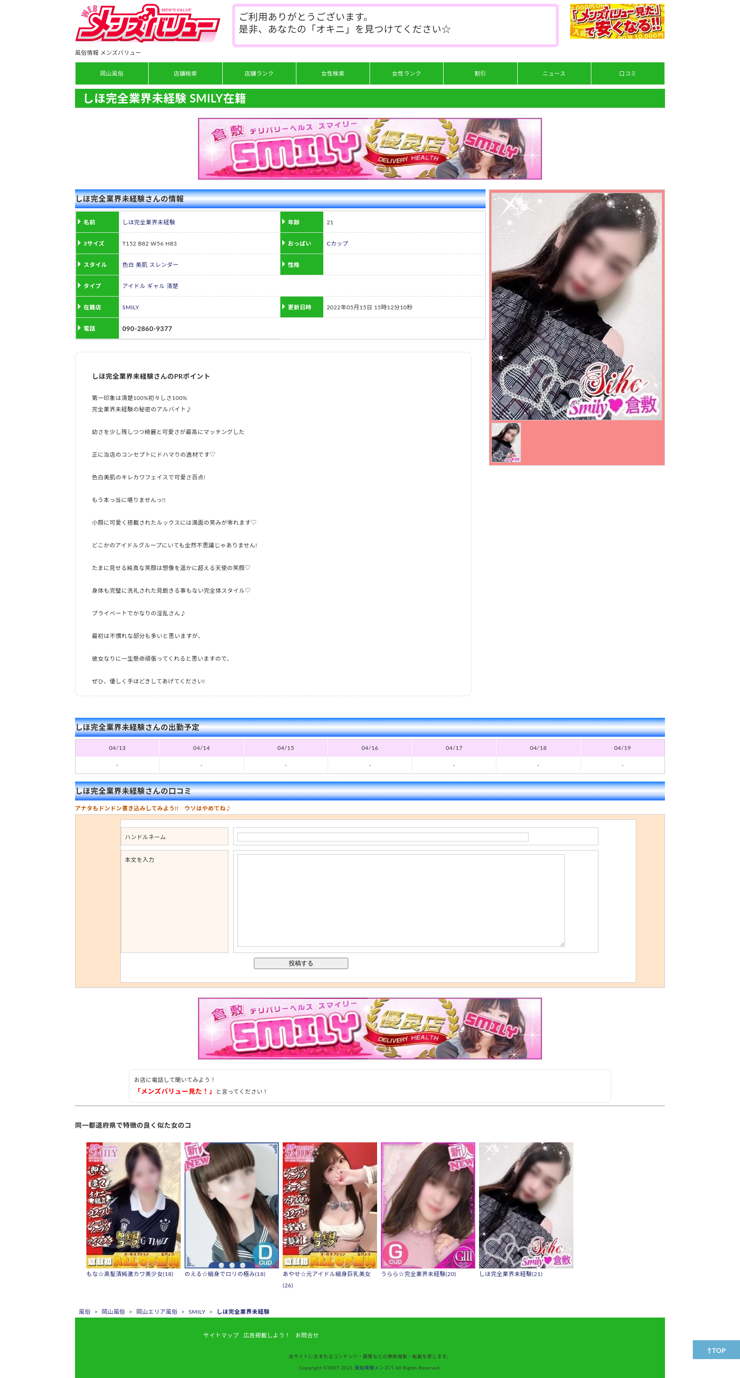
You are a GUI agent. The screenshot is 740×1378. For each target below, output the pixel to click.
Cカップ (337, 243)
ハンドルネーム (145, 837)
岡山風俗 (113, 1311)
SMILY (130, 307)
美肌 (142, 264)
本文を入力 (139, 859)
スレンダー (163, 264)
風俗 (85, 1311)
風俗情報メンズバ (374, 1367)
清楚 (172, 285)
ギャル (156, 285)
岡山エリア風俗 (156, 1311)
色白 (128, 264)
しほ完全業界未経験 (148, 222)
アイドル (133, 285)
